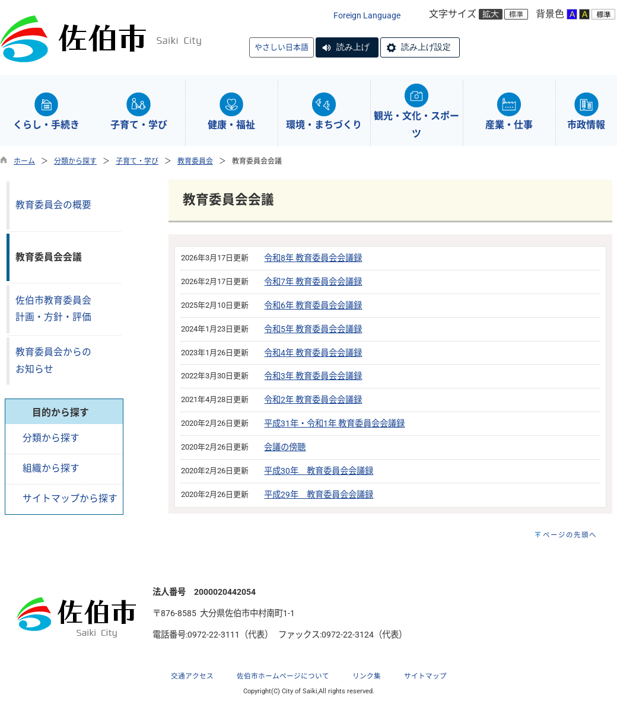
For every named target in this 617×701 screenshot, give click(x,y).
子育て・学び (137, 161)
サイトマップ (425, 676)
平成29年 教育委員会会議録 (318, 495)
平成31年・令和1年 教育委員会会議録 (334, 424)
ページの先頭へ (570, 535)
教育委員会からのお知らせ (53, 360)
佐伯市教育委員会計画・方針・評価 (53, 309)
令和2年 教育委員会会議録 (313, 400)
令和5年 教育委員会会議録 (313, 329)
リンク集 (366, 676)
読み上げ (353, 47)
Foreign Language (366, 16)
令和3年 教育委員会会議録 (313, 376)
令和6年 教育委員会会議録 (313, 306)
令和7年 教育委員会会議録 (313, 282)
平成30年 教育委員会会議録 (318, 471)
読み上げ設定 (426, 47)
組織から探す (51, 468)
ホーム (24, 161)
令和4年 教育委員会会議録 (313, 353)
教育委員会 (195, 161)
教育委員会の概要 (53, 205)
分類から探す (75, 161)
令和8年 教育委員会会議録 (313, 258)
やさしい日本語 (281, 47)
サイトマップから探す (70, 498)
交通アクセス (192, 676)
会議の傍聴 (285, 447)
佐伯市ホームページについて (283, 676)
